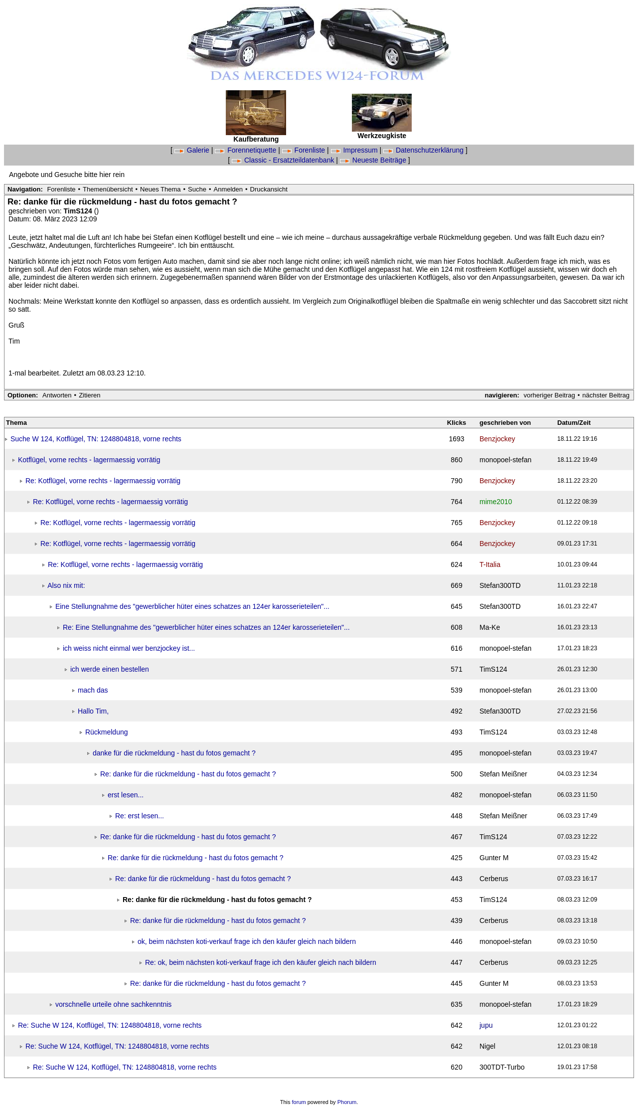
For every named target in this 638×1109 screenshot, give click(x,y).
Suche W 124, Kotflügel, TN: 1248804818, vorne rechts (95, 439)
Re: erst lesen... (139, 816)
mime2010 (495, 502)
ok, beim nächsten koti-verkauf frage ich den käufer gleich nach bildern (247, 941)
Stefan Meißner (503, 774)
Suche (197, 189)
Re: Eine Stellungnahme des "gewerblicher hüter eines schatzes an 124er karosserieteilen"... (206, 627)
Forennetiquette (246, 150)
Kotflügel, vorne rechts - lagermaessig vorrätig (89, 460)
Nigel (487, 1046)
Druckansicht (269, 189)
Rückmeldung (106, 732)
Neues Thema (160, 189)
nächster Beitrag (606, 395)
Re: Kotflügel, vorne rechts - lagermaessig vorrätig (102, 481)
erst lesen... (126, 795)
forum (299, 1102)
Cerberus (493, 879)
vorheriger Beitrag (549, 395)
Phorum (347, 1102)
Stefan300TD (500, 585)
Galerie (192, 150)
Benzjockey (497, 439)
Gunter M (493, 858)
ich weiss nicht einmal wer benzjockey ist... (129, 648)
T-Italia (489, 564)
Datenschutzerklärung (424, 150)
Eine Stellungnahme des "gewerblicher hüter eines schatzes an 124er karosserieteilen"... (192, 606)
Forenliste (304, 150)
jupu (485, 1025)
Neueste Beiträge (374, 160)
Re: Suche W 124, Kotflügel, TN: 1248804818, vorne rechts (110, 1025)
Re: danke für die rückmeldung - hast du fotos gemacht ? (188, 774)
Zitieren (89, 395)
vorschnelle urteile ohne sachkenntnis (113, 1004)
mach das (93, 690)
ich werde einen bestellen (109, 669)
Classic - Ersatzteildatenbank (284, 160)
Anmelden (228, 189)
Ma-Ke (489, 627)
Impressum (355, 150)
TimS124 (79, 211)
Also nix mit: (66, 585)
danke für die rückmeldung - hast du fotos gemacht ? (174, 753)
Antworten (57, 395)
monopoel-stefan (505, 460)
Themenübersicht (108, 189)
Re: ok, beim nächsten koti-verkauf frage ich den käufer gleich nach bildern (260, 962)
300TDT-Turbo (502, 1067)
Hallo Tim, (93, 711)
